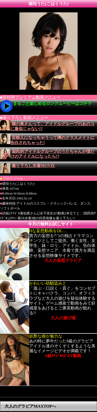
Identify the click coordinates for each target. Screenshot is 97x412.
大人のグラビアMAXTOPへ (30, 400)
